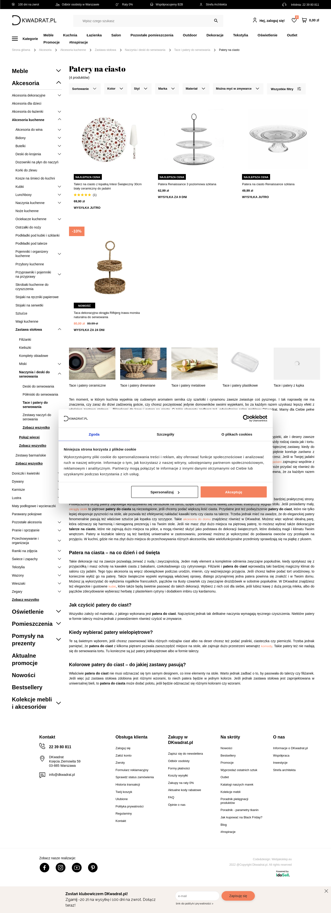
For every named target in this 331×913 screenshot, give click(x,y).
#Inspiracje (78, 42)
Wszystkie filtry (286, 89)
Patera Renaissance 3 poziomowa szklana (187, 184)
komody (266, 646)
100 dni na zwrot (25, 4)
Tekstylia (240, 35)
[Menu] (28, 38)
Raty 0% (124, 4)
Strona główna (21, 50)
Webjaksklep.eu (282, 859)
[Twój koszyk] (310, 20)
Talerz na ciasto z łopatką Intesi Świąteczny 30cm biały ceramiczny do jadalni (108, 186)
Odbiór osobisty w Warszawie (77, 4)
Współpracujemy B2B (166, 4)
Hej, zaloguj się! (272, 21)
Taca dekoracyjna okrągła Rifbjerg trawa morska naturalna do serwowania (107, 315)
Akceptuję (233, 492)
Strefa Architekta (213, 4)
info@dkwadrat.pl (62, 775)
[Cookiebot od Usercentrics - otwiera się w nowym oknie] (246, 418)
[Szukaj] (216, 20)
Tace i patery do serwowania (192, 50)
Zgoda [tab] (94, 434)
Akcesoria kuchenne (73, 50)
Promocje (52, 42)
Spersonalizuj (164, 492)
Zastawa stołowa (105, 50)
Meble (49, 35)
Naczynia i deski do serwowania (145, 50)
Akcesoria (45, 50)
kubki (112, 586)
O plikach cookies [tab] (237, 434)
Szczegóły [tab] (165, 434)
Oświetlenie (267, 35)
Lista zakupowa (296, 17)
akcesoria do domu (196, 519)
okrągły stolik (78, 509)
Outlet (292, 35)
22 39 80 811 (310, 4)
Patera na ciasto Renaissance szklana (268, 184)
